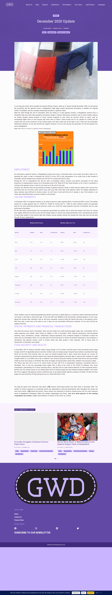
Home (16, 514)
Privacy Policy (19, 520)
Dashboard (55, 5)
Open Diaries (90, 5)
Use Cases (78, 5)
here (46, 190)
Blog (37, 5)
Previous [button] (40, 148)
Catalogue (101, 5)
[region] (56, 148)
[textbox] (56, 379)
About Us (29, 5)
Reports (45, 5)
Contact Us (18, 517)
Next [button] (71, 148)
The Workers (66, 5)
